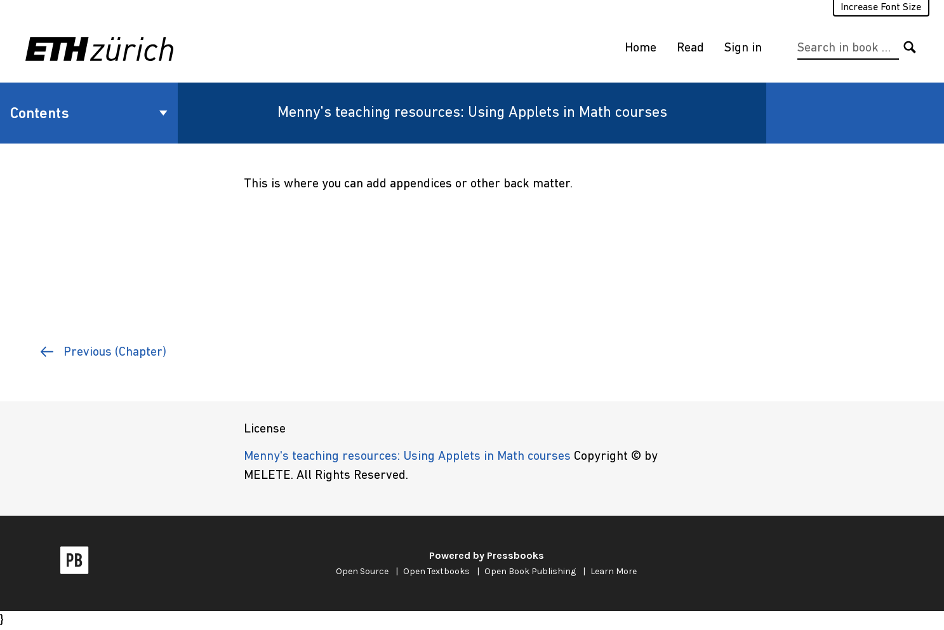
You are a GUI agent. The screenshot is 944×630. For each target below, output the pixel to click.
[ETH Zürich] (101, 49)
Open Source (362, 571)
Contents (89, 114)
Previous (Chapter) (103, 352)
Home (640, 48)
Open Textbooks (436, 571)
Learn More (613, 571)
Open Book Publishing (530, 571)
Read (690, 48)
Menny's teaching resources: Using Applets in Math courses (472, 113)
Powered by (486, 555)
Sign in (743, 48)
